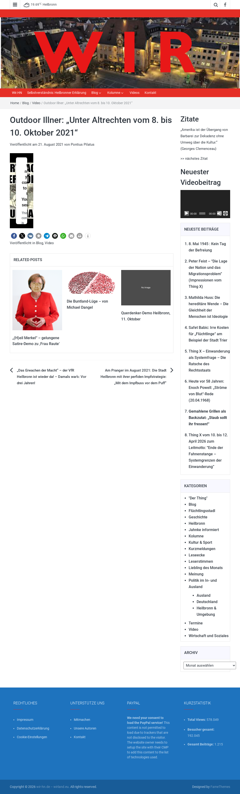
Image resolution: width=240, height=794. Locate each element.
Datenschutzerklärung (33, 728)
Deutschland (207, 602)
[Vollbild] (225, 213)
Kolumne (113, 93)
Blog (94, 93)
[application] (205, 204)
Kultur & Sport (200, 542)
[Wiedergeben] (186, 213)
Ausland (203, 595)
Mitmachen (82, 720)
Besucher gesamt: (201, 729)
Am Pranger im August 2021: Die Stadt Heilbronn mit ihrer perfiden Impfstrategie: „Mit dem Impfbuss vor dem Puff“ (133, 376)
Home (14, 103)
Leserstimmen (201, 561)
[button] (14, 236)
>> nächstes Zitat (194, 158)
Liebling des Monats (206, 568)
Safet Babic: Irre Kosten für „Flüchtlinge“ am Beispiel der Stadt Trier (209, 333)
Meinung (196, 574)
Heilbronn (197, 523)
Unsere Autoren (85, 728)
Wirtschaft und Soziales (209, 636)
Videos (134, 93)
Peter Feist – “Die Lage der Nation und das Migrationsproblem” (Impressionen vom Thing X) (208, 274)
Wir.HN (17, 93)
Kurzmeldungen (202, 549)
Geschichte (198, 517)
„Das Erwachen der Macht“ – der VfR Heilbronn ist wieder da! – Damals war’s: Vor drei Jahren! (51, 376)
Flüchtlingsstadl (202, 511)
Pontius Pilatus (82, 144)
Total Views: (197, 720)
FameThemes (220, 787)
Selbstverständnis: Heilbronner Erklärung (56, 93)
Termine (196, 623)
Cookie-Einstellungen (32, 737)
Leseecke (197, 555)
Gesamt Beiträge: (201, 744)
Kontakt (150, 93)
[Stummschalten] (219, 213)
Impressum (25, 720)
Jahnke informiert (204, 530)
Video (36, 103)
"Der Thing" (198, 498)
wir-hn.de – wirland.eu (52, 787)
